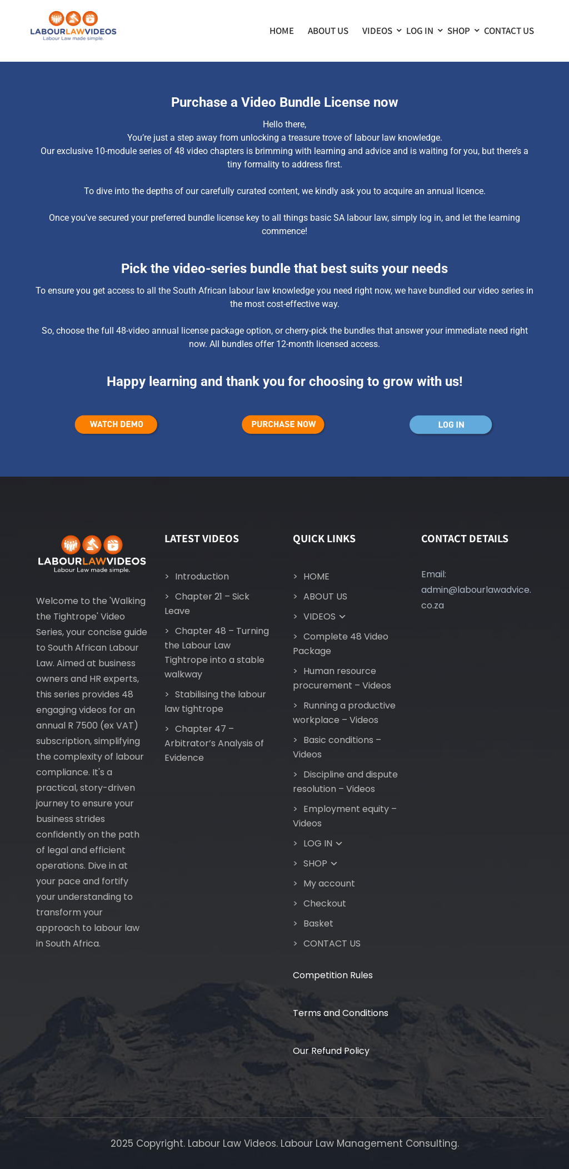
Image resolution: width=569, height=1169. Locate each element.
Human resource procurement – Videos (342, 678)
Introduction (202, 576)
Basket (318, 923)
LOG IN (419, 30)
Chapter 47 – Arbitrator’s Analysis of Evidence (214, 743)
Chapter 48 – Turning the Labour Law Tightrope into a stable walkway (216, 653)
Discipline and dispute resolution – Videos (345, 781)
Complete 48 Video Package (340, 643)
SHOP (458, 30)
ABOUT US (328, 30)
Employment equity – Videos (345, 816)
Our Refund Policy (331, 1050)
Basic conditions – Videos (337, 747)
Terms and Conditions (340, 1013)
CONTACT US (509, 30)
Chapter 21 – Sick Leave (206, 603)
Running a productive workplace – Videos (344, 712)
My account (329, 883)
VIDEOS (377, 30)
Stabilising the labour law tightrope (215, 701)
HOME (281, 30)
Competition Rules (333, 975)
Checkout (324, 903)
